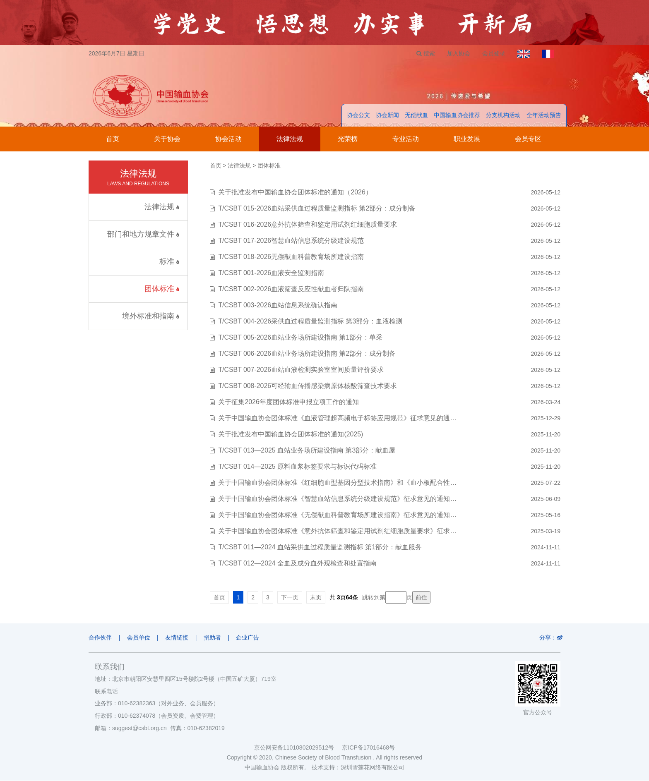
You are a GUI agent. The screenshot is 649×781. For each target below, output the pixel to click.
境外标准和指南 (150, 316)
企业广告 (249, 638)
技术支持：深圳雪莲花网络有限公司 (358, 767)
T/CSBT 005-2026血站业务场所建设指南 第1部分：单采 (300, 337)
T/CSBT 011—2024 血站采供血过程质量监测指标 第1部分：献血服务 (320, 547)
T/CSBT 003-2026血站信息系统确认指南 (278, 305)
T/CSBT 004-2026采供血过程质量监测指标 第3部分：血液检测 (310, 321)
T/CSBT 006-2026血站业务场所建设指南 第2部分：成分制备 (307, 353)
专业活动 (405, 139)
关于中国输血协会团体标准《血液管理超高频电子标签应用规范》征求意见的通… (337, 418)
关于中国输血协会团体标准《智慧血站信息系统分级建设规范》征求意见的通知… (337, 499)
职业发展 (467, 139)
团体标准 (161, 289)
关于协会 (167, 139)
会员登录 (493, 53)
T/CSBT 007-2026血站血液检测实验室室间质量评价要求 (301, 370)
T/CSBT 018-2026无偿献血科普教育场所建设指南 (291, 257)
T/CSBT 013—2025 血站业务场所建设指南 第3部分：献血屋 (307, 450)
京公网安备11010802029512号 (298, 748)
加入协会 (457, 53)
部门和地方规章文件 (143, 234)
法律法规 (289, 139)
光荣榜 (348, 139)
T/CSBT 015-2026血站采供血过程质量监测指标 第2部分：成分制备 (317, 208)
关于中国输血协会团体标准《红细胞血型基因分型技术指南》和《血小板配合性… (337, 482)
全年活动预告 (543, 115)
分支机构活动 (503, 115)
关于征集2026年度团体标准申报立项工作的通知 (288, 402)
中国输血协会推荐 (457, 115)
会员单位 (139, 638)
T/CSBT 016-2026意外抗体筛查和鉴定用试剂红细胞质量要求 (307, 224)
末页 (316, 597)
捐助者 (213, 638)
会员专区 (528, 139)
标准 (169, 262)
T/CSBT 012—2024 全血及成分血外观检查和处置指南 (297, 563)
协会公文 (358, 115)
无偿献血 (416, 115)
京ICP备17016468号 (368, 748)
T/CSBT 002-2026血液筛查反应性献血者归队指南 (291, 289)
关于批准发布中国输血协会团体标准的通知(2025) (290, 434)
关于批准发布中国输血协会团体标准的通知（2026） (295, 192)
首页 (112, 139)
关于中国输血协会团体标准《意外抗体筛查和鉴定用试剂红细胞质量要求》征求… (337, 531)
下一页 (289, 597)
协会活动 (228, 139)
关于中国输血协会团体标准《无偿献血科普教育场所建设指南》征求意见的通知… (337, 515)
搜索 (424, 53)
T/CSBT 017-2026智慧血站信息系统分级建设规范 (291, 240)
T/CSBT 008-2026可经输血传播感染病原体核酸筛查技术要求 (307, 386)
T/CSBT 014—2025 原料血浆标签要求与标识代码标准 (297, 466)
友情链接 (177, 638)
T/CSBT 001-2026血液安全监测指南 (271, 273)
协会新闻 (387, 115)
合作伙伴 (100, 638)
